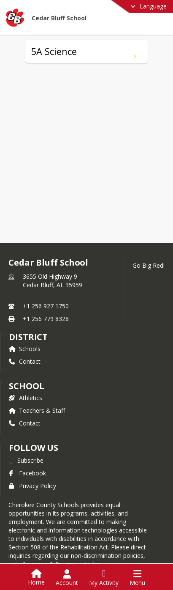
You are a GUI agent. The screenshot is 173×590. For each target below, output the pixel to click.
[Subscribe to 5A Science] (135, 51)
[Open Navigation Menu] (137, 578)
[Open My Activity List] (104, 578)
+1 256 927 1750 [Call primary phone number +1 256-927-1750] (46, 306)
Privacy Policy (32, 486)
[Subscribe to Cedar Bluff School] (26, 460)
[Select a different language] (127, 6)
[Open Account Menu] (67, 578)
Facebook (27, 473)
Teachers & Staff (37, 410)
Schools (25, 349)
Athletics (25, 398)
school (26, 386)
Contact (25, 361)
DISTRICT (28, 337)
